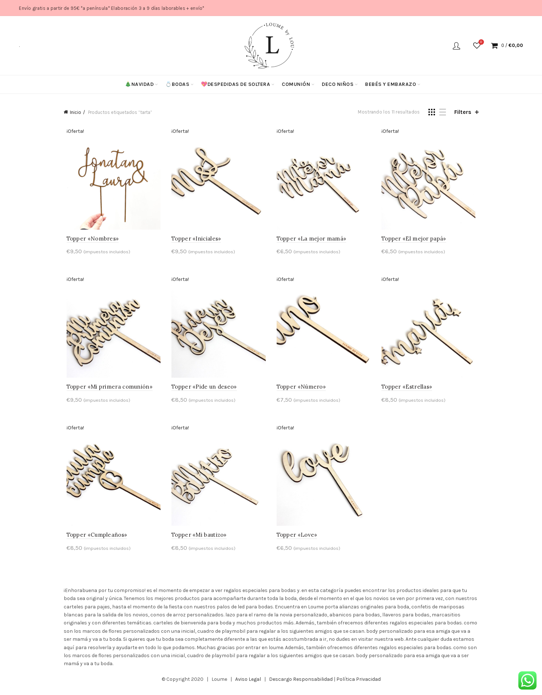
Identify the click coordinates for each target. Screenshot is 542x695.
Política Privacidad (358, 683)
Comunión (296, 84)
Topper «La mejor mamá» (312, 240)
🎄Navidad (139, 84)
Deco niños (337, 84)
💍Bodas (177, 84)
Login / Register (456, 45)
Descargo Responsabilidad (301, 683)
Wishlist (480, 42)
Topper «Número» (301, 389)
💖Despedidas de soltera (235, 84)
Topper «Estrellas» (408, 389)
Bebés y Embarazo (390, 84)
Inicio (75, 112)
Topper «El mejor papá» (415, 240)
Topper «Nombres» (90, 240)
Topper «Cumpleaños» (94, 539)
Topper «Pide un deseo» (203, 389)
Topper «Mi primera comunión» (107, 389)
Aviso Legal (248, 683)
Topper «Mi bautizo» (197, 539)
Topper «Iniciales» (194, 240)
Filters (462, 111)
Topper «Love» (297, 539)
